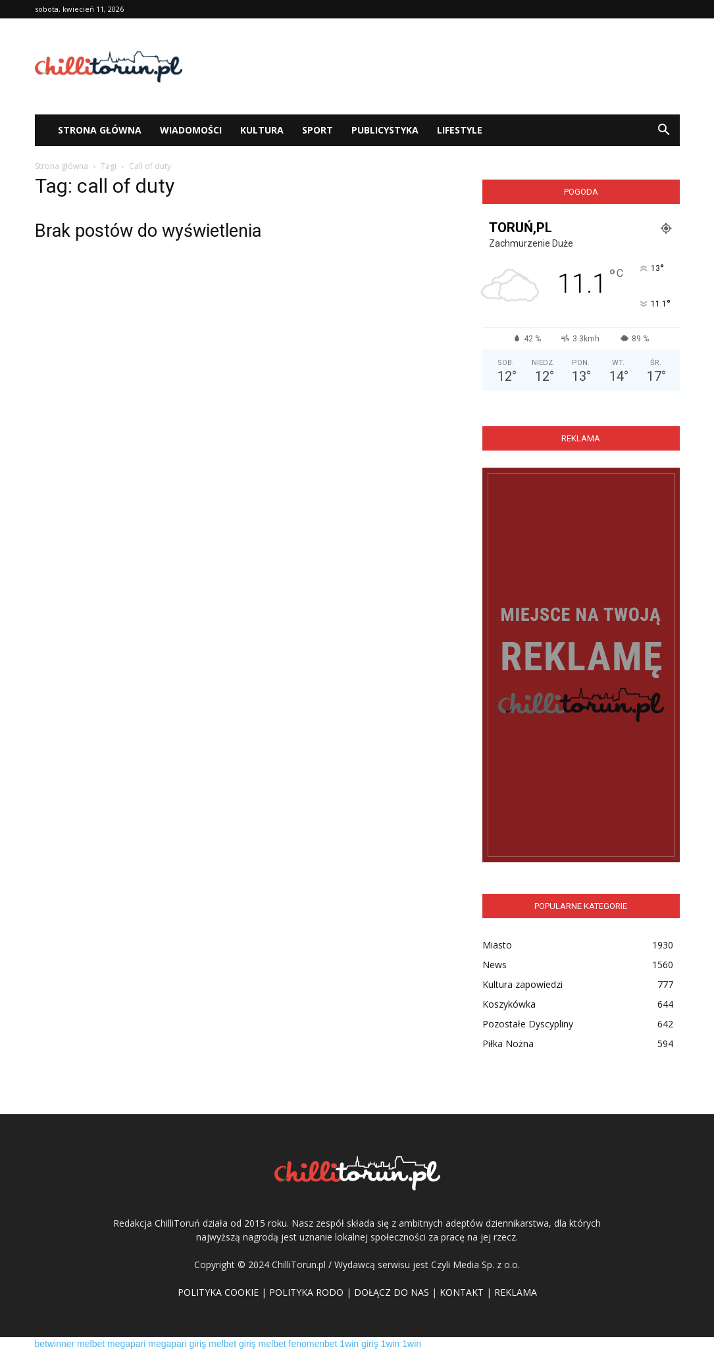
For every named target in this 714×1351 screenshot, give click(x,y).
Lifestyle (459, 130)
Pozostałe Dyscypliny (527, 1024)
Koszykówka (509, 1004)
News (494, 964)
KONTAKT (462, 1292)
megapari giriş (177, 1344)
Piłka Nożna (508, 1043)
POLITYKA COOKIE (218, 1292)
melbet (91, 1344)
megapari (126, 1344)
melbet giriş (232, 1344)
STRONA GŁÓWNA (99, 130)
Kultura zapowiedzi (522, 984)
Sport (317, 130)
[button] (664, 130)
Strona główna (61, 166)
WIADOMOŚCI (191, 130)
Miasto (497, 945)
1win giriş (359, 1344)
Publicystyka (385, 130)
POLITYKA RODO (306, 1292)
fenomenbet (313, 1344)
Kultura (262, 130)
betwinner (55, 1344)
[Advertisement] (440, 66)
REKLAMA (515, 1292)
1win (390, 1344)
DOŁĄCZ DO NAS (391, 1292)
